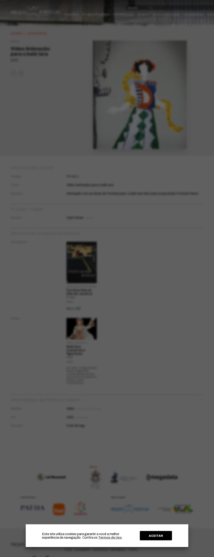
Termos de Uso (110, 537)
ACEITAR (156, 535)
